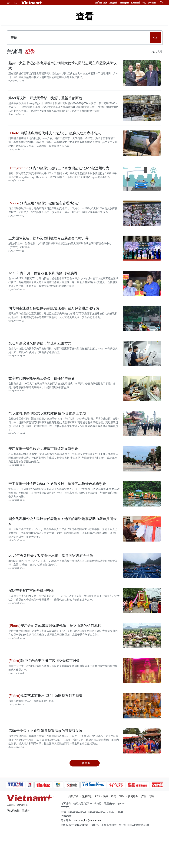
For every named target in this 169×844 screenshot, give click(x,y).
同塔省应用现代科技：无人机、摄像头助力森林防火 (55, 133)
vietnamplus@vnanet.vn (87, 820)
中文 (144, 3)
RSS (97, 796)
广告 (143, 796)
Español (135, 2)
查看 (84, 16)
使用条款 (87, 796)
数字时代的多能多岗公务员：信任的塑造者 (41, 378)
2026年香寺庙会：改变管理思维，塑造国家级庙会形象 (50, 556)
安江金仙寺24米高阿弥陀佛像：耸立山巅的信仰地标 (55, 626)
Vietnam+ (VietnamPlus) (32, 2)
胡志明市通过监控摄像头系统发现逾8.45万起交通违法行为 (53, 308)
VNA (122, 796)
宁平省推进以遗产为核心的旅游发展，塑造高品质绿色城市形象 (57, 484)
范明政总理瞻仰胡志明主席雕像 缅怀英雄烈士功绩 (47, 413)
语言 (113, 796)
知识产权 (73, 796)
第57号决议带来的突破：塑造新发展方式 (39, 343)
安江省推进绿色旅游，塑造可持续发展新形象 (43, 449)
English (113, 2)
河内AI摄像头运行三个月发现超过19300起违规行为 (59, 168)
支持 (105, 796)
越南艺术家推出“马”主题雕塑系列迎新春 (46, 696)
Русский (152, 3)
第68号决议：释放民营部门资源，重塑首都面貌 (45, 98)
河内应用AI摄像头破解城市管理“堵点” (44, 203)
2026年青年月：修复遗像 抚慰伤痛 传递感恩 (42, 273)
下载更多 (84, 763)
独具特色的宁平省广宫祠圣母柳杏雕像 (44, 661)
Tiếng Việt (101, 2)
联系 (152, 796)
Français (124, 2)
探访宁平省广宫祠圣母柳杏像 (31, 591)
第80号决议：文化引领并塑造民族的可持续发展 (45, 731)
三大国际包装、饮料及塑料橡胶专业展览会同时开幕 (48, 238)
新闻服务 (133, 796)
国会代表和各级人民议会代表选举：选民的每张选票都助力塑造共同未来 (62, 521)
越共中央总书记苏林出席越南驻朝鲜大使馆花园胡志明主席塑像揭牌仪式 (62, 65)
